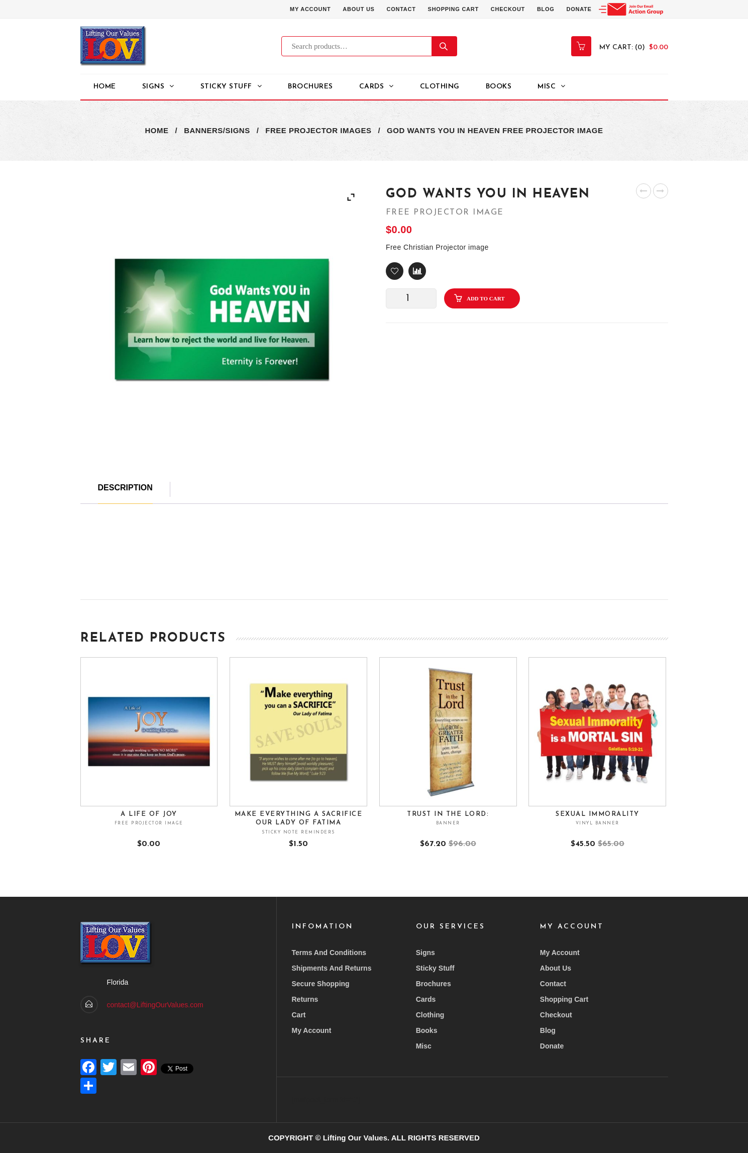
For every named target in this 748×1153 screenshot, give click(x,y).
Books (499, 86)
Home (104, 86)
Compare (417, 271)
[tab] (125, 493)
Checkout (508, 9)
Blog (546, 9)
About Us (358, 9)
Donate (578, 9)
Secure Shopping (321, 984)
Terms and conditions (329, 953)
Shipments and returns (332, 968)
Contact (400, 9)
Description (125, 487)
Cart (299, 1015)
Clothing (440, 86)
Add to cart (486, 298)
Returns (305, 999)
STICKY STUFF (226, 86)
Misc (547, 86)
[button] (394, 271)
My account (309, 9)
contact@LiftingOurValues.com (155, 1005)
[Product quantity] (411, 298)
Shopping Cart (453, 9)
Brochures (310, 86)
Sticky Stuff (435, 968)
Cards (371, 86)
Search (444, 46)
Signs (153, 86)
